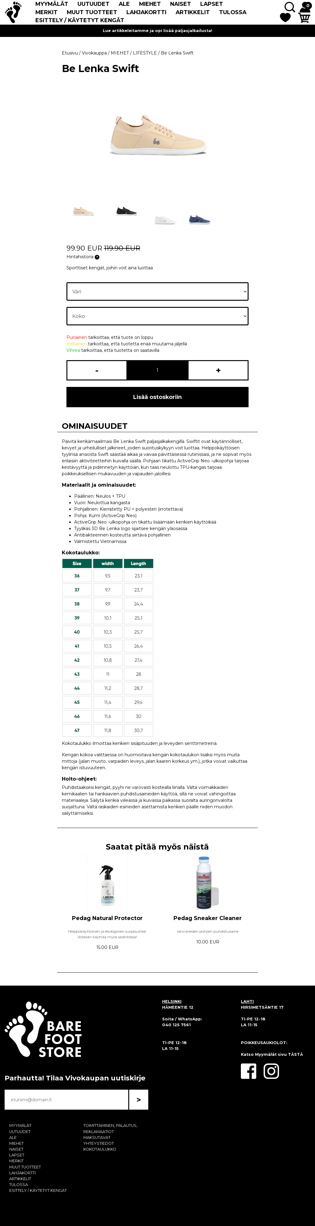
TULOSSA (232, 12)
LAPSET (211, 4)
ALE (124, 4)
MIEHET (150, 4)
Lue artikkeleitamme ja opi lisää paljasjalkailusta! (157, 30)
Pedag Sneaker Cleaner (207, 918)
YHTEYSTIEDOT (98, 1143)
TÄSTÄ (295, 1054)
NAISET (180, 4)
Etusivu (70, 53)
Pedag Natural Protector (107, 918)
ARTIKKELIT (193, 12)
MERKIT (46, 12)
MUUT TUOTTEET (92, 12)
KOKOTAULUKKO (99, 1149)
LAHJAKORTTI (146, 12)
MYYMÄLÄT (51, 4)
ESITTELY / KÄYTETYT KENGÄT (79, 20)
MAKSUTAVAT (96, 1137)
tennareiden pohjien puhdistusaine (207, 931)
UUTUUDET (94, 4)
